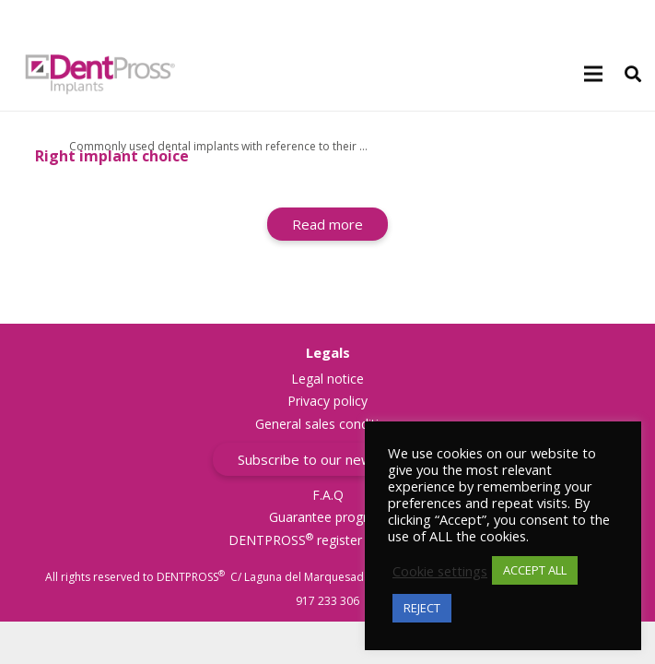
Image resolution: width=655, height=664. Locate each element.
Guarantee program (328, 517)
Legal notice (327, 378)
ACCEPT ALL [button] (535, 570)
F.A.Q (328, 495)
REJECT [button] (422, 607)
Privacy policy (327, 400)
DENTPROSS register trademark (327, 540)
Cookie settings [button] (439, 571)
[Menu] (593, 74)
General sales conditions (328, 424)
